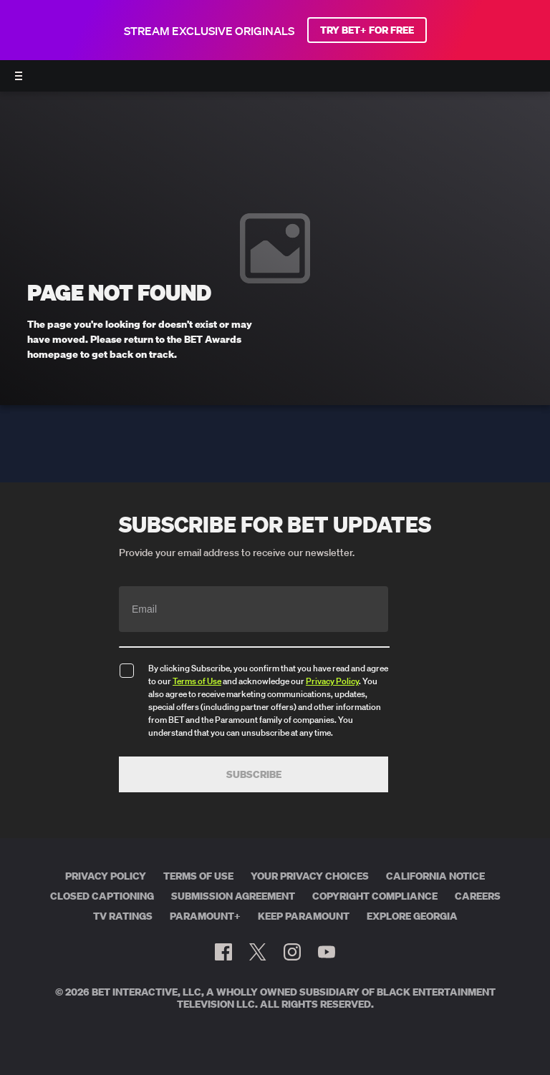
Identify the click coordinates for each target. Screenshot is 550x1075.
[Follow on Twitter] (257, 951)
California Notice (435, 876)
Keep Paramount (303, 916)
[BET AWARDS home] (275, 80)
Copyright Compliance (375, 896)
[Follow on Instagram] (292, 951)
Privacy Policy (332, 681)
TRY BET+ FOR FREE (367, 30)
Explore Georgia (412, 916)
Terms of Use (197, 681)
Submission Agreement (233, 896)
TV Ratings (123, 916)
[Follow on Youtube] (326, 951)
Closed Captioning (102, 896)
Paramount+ (205, 916)
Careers (478, 896)
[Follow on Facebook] (223, 951)
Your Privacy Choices (310, 876)
